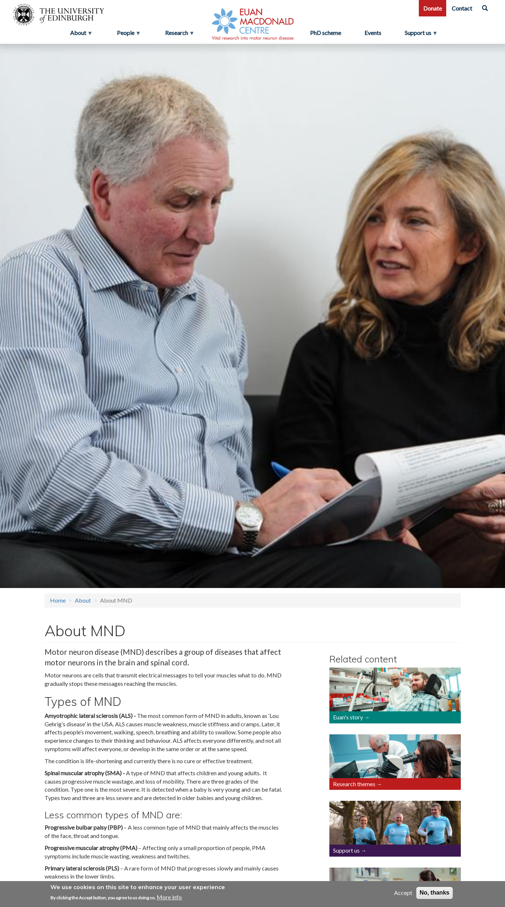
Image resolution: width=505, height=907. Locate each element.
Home (58, 600)
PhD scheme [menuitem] (325, 32)
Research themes (354, 783)
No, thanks (434, 893)
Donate (432, 8)
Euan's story (348, 717)
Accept (403, 892)
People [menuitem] (126, 34)
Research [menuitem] (177, 34)
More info (169, 896)
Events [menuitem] (372, 32)
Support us (346, 850)
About (83, 600)
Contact (462, 8)
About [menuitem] (79, 34)
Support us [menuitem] (421, 34)
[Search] (485, 8)
